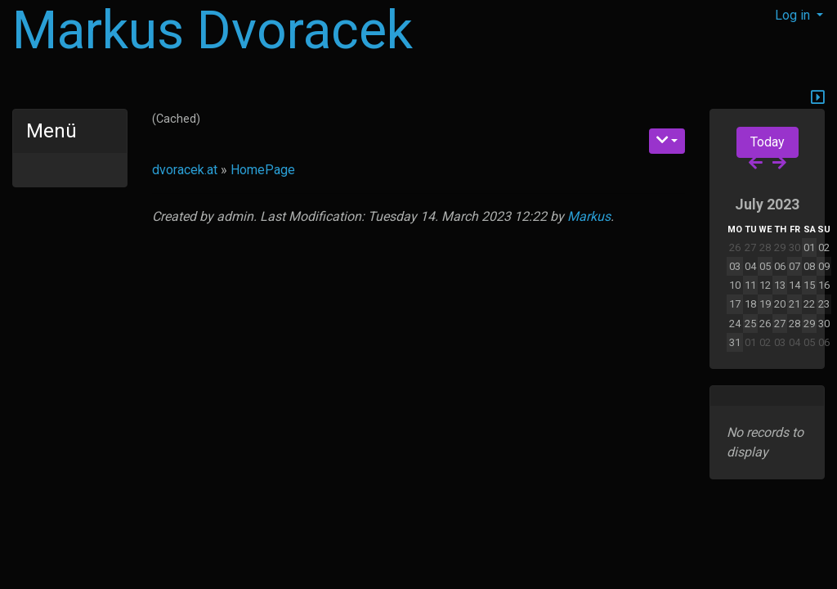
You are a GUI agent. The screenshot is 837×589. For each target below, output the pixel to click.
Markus (589, 216)
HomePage (263, 170)
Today (767, 142)
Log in (794, 15)
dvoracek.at (184, 170)
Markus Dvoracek (212, 30)
